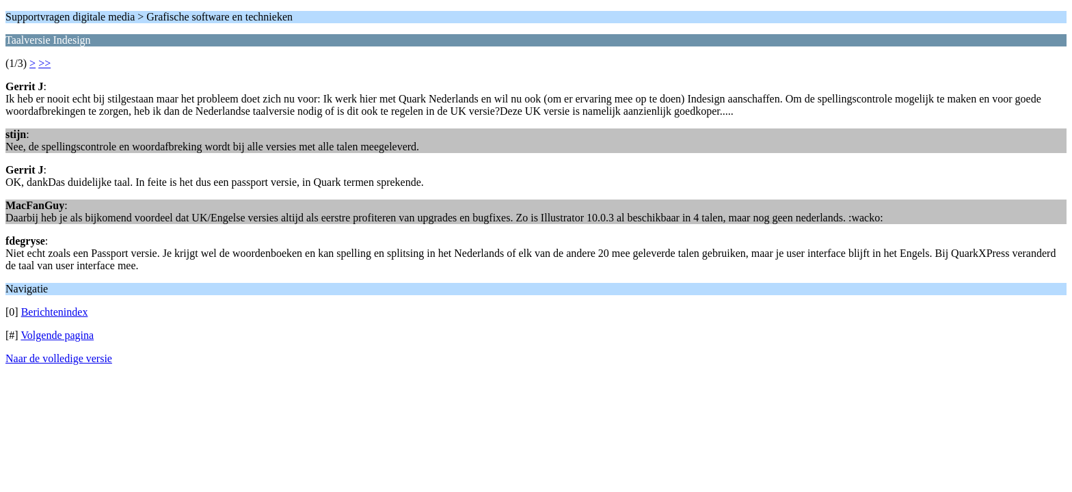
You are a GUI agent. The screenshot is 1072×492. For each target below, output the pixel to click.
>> (44, 63)
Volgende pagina (57, 335)
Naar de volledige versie (58, 358)
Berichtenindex (54, 312)
